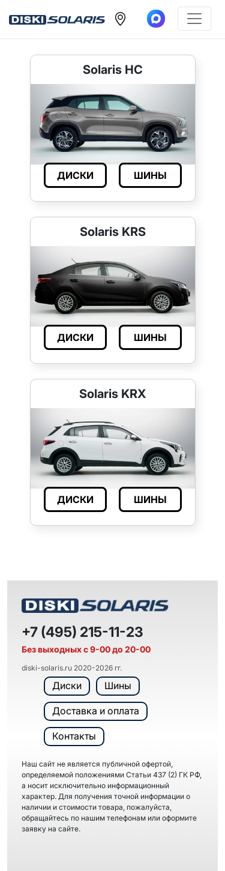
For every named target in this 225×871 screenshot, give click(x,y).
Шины (117, 686)
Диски (67, 686)
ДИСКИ (75, 175)
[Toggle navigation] (194, 19)
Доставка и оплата (95, 711)
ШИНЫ (150, 175)
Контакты (74, 736)
